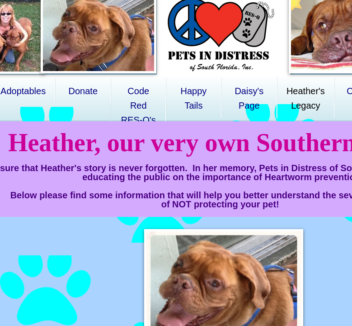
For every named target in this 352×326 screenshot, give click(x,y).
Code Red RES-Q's (138, 105)
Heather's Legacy (305, 98)
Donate (83, 91)
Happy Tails (193, 98)
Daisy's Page (249, 98)
